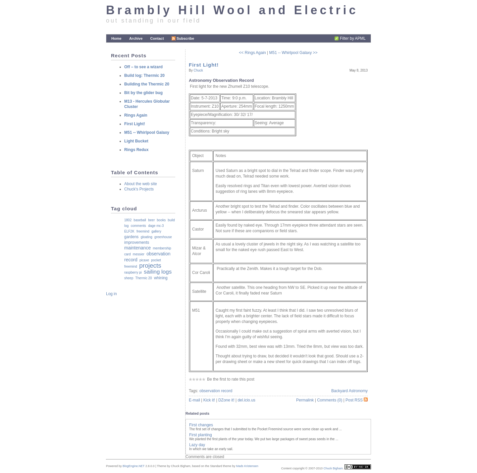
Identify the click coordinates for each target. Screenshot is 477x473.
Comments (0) (329, 400)
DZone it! (226, 400)
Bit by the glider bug (143, 92)
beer (151, 220)
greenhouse (163, 237)
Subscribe (183, 38)
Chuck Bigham (333, 468)
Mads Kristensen (247, 466)
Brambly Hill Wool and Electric (232, 10)
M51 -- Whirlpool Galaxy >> (293, 52)
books (161, 220)
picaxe (144, 260)
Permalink (305, 400)
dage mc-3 (156, 226)
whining (161, 278)
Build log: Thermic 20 (144, 75)
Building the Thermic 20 (146, 84)
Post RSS (356, 400)
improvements (136, 242)
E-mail (194, 400)
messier (138, 254)
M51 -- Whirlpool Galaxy (146, 132)
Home (116, 38)
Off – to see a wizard (143, 67)
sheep (128, 278)
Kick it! (209, 400)
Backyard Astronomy (349, 391)
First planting (200, 435)
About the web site (140, 184)
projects (150, 265)
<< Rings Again (252, 52)
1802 (128, 220)
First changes (201, 425)
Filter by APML (353, 38)
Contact (157, 38)
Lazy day (197, 445)
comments (138, 226)
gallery (156, 231)
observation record (215, 391)
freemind (142, 231)
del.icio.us (246, 400)
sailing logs (158, 272)
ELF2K (129, 231)
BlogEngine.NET (133, 466)
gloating (146, 237)
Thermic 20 (143, 278)
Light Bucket (136, 141)
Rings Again (135, 115)
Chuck (198, 70)
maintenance (137, 247)
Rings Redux (136, 149)
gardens (131, 237)
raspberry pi (133, 272)
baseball (140, 220)
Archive (135, 38)
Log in (111, 293)
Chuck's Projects (139, 189)
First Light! (204, 65)
